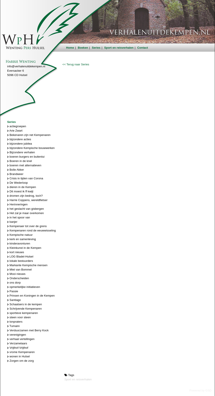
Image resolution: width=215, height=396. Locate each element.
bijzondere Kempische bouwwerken (31, 148)
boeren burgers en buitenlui (26, 156)
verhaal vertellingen (21, 339)
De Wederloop (17, 182)
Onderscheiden (18, 278)
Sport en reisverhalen (118, 47)
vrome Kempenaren (21, 352)
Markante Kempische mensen (27, 265)
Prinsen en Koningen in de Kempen (31, 295)
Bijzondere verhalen (21, 152)
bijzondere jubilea (19, 143)
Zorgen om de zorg (20, 360)
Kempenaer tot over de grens (27, 226)
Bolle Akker (15, 169)
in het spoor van (18, 217)
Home (70, 47)
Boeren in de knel (19, 161)
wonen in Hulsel (18, 356)
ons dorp (14, 282)
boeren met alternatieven (24, 165)
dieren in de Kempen (21, 187)
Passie (12, 291)
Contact (142, 47)
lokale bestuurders (20, 260)
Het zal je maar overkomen (25, 213)
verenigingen (16, 334)
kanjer (12, 221)
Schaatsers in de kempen (24, 304)
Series (96, 47)
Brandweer (15, 174)
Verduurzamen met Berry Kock (28, 330)
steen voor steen (19, 317)
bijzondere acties (19, 139)
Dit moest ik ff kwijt (20, 191)
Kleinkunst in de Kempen (24, 247)
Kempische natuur (20, 234)
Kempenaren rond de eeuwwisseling (31, 230)
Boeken (83, 47)
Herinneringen (17, 204)
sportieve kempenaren (22, 313)
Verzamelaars (17, 343)
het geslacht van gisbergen (25, 208)
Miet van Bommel (19, 269)
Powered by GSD (200, 390)
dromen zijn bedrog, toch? (25, 195)
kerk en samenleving (21, 239)
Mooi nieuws (16, 274)
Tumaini (13, 326)
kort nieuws (15, 252)
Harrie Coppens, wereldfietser (27, 200)
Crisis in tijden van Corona (25, 178)
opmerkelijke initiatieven (23, 287)
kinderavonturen (18, 243)
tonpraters (14, 321)
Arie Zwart (14, 130)
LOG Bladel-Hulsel (20, 256)
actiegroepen (16, 126)
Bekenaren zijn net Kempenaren (28, 135)
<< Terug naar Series (75, 64)
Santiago (14, 300)
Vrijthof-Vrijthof (17, 347)
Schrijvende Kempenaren (24, 308)
